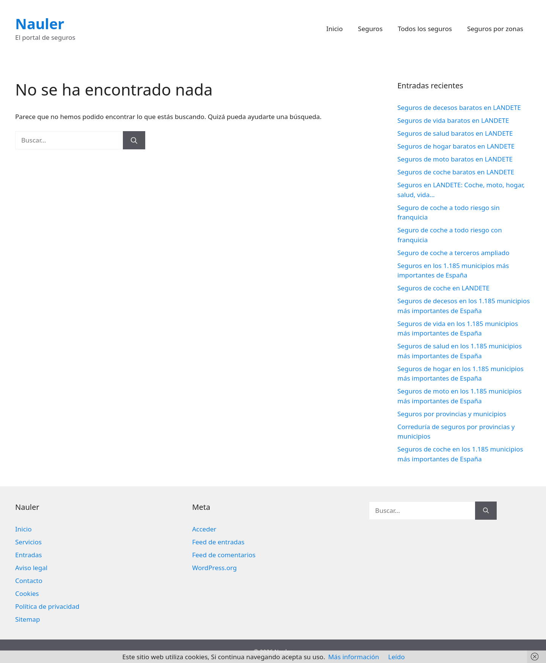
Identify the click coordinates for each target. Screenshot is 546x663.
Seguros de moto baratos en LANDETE (455, 159)
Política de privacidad (47, 606)
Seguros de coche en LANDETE (443, 288)
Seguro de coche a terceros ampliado (453, 252)
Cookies (27, 593)
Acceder (204, 529)
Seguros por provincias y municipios (451, 413)
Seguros (370, 28)
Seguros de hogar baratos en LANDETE (456, 146)
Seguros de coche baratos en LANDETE (455, 172)
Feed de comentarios (224, 554)
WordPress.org (214, 567)
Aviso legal (31, 567)
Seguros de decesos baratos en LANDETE (459, 107)
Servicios (28, 542)
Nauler (39, 23)
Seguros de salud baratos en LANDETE (455, 133)
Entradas (28, 554)
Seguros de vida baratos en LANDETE (453, 120)
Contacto (28, 580)
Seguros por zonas (495, 28)
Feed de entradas (218, 542)
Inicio (334, 28)
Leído (396, 656)
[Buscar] (134, 140)
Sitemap (27, 619)
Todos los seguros (425, 28)
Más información (353, 656)
